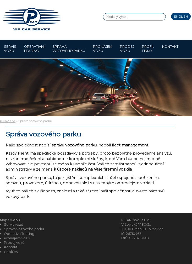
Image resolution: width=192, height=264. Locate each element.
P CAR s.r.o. (7, 121)
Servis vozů (10, 49)
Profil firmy (148, 49)
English (181, 16)
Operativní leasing (34, 49)
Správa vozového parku (68, 49)
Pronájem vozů (102, 49)
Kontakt (170, 49)
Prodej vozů (127, 49)
